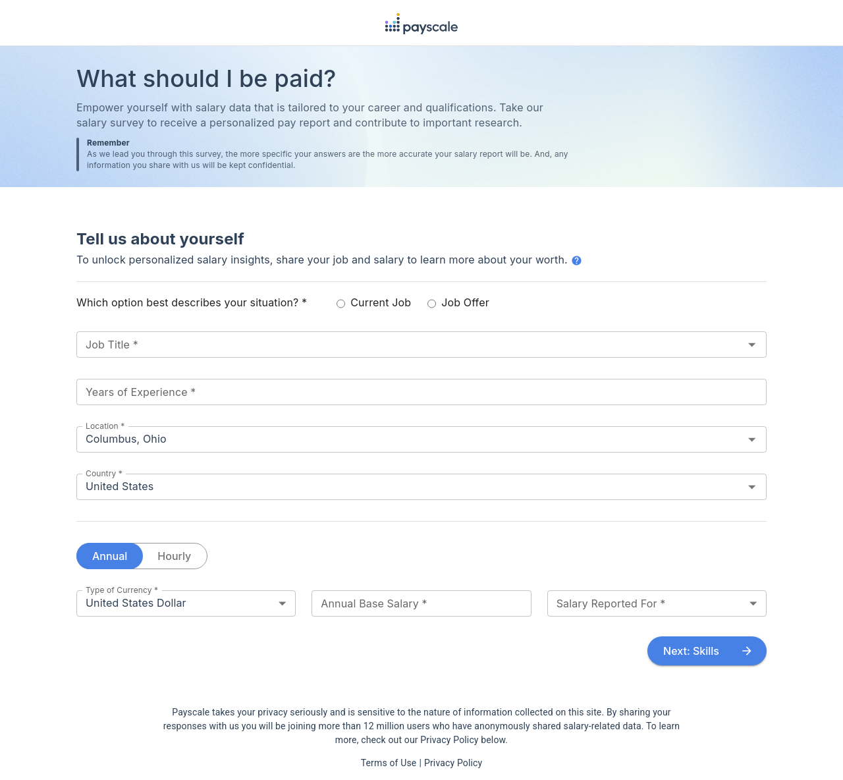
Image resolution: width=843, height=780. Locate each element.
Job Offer (458, 303)
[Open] (752, 344)
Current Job (374, 303)
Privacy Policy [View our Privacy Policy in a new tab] (453, 763)
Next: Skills (707, 650)
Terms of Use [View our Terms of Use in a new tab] (389, 763)
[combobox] (402, 344)
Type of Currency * (122, 589)
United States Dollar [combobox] (136, 602)
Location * (105, 425)
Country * (104, 473)
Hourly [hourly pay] (174, 556)
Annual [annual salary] (109, 556)
